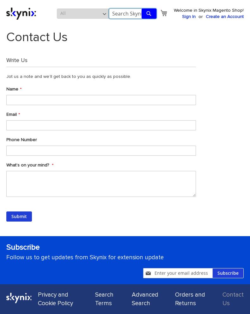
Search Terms (104, 299)
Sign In (189, 16)
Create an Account (225, 16)
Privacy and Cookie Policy (55, 299)
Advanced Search (145, 299)
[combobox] (132, 14)
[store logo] (21, 14)
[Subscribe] (228, 273)
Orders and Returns (190, 299)
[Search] (149, 14)
